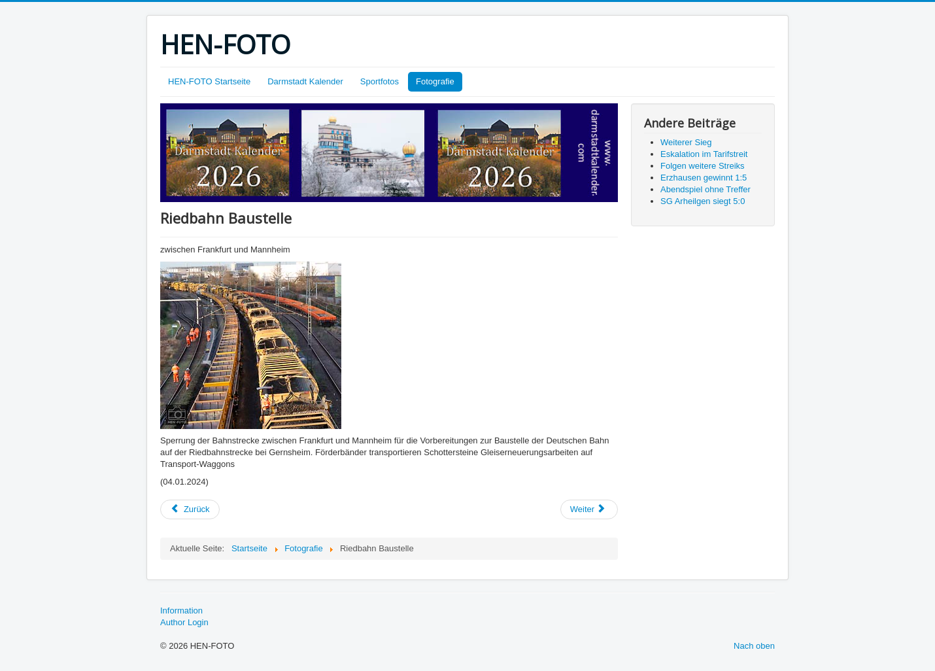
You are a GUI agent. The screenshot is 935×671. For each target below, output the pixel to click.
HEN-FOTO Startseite (209, 81)
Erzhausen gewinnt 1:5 (703, 177)
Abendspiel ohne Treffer (705, 189)
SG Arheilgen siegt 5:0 (702, 201)
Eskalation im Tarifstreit (703, 154)
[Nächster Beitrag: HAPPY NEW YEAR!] (589, 509)
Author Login (184, 622)
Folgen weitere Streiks (702, 166)
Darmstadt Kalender (305, 81)
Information (181, 610)
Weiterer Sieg (686, 142)
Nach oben (754, 646)
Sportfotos (379, 81)
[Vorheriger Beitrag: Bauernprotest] (190, 509)
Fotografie (435, 81)
